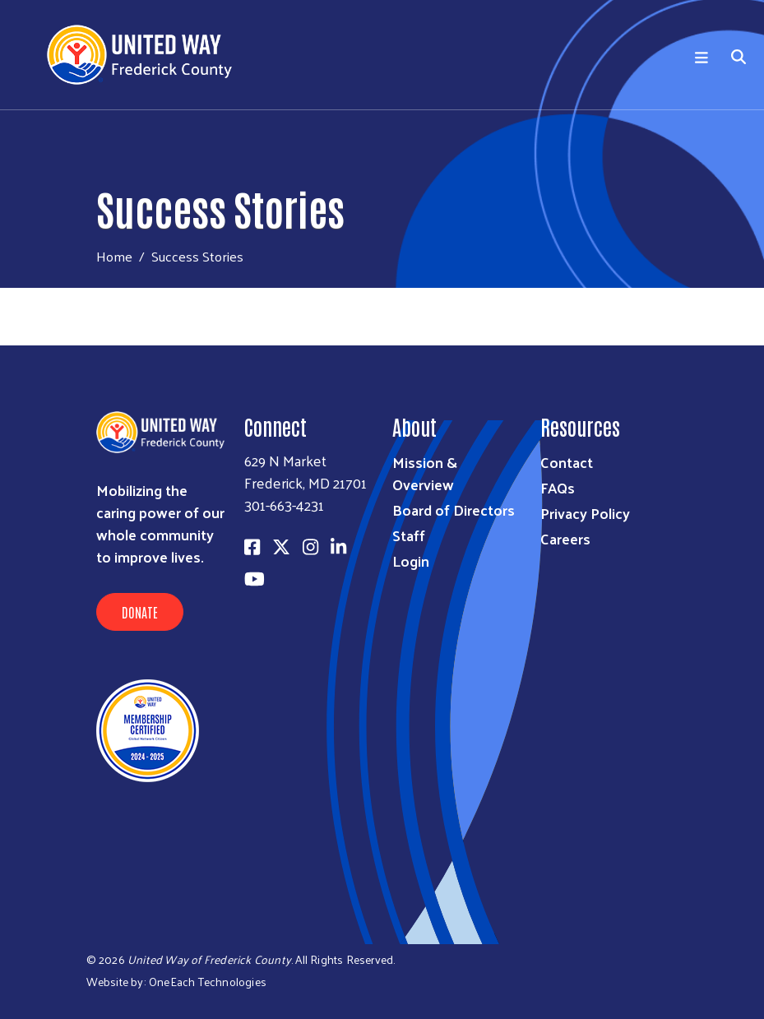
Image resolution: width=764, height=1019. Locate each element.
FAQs (557, 487)
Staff (408, 535)
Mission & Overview (424, 473)
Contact (566, 462)
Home (114, 256)
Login (410, 560)
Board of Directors (453, 509)
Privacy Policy (585, 513)
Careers (565, 538)
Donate (140, 612)
